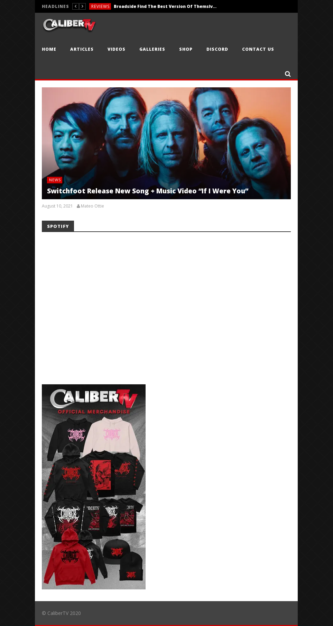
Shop (186, 49)
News (55, 179)
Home (49, 49)
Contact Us (258, 49)
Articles (82, 49)
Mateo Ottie (92, 206)
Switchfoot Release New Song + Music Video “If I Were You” (147, 190)
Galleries (152, 49)
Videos (117, 49)
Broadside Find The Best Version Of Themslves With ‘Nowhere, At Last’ (166, 6)
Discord (217, 49)
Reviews (100, 6)
